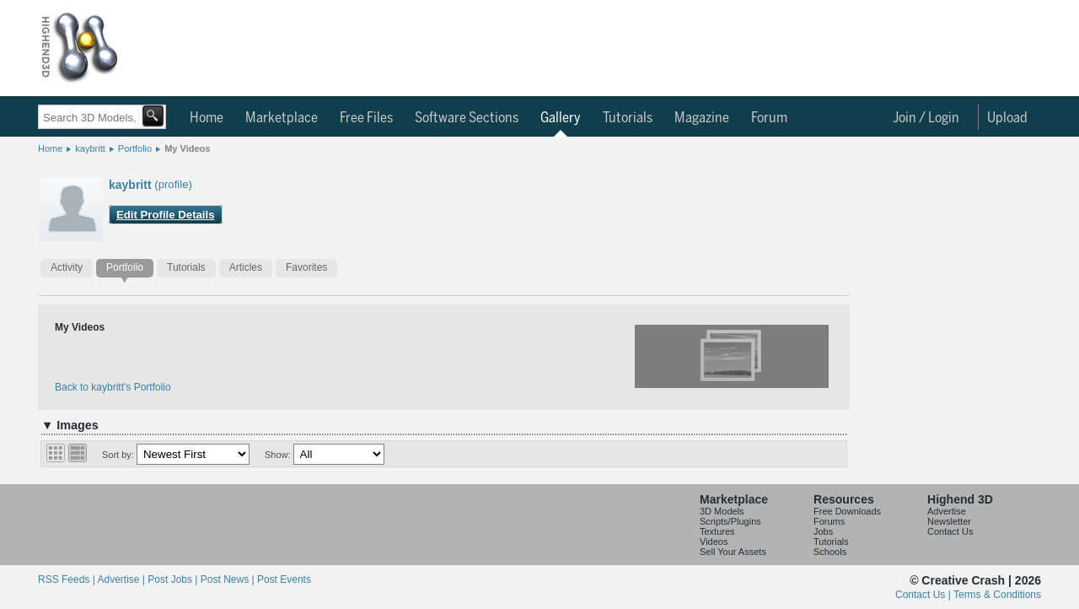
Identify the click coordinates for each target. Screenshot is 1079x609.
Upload (1007, 118)
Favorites (306, 267)
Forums (829, 521)
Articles (245, 267)
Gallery (560, 118)
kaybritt (90, 148)
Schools (829, 552)
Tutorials (627, 118)
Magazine (701, 118)
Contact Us (950, 531)
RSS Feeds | (67, 579)
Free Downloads (847, 511)
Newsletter (949, 521)
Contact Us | (924, 595)
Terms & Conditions (997, 595)
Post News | (229, 579)
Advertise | (122, 579)
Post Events (284, 579)
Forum (769, 118)
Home (206, 118)
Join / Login (926, 118)
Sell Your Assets (733, 552)
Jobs (823, 531)
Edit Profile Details (165, 214)
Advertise (946, 511)
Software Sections (466, 118)
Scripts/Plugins (730, 521)
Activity (67, 267)
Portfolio (135, 148)
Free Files (366, 118)
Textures (717, 531)
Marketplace (281, 118)
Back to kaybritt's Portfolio (113, 387)
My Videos (187, 148)
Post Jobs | (174, 579)
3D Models (722, 511)
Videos (713, 541)
